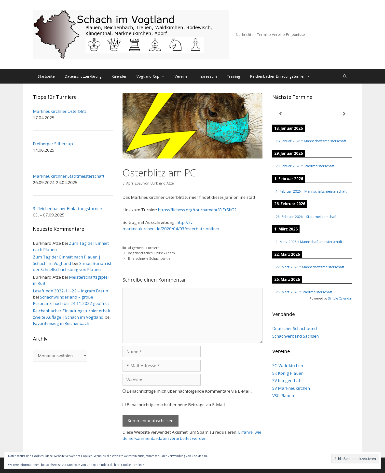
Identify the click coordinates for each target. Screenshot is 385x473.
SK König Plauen (287, 373)
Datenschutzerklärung (83, 76)
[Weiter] (344, 114)
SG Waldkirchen (287, 365)
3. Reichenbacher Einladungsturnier (67, 208)
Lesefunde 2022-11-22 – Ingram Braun (70, 291)
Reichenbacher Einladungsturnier (282, 76)
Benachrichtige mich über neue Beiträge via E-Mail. (176, 404)
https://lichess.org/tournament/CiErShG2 (197, 210)
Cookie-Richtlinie (132, 465)
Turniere (153, 247)
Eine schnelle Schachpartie (149, 258)
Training (233, 76)
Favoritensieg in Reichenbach (61, 323)
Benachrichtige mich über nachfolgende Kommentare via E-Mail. (189, 391)
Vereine (181, 76)
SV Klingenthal (286, 380)
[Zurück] (280, 114)
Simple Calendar (340, 298)
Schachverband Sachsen (295, 336)
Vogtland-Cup (153, 76)
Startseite (46, 76)
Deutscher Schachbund (294, 328)
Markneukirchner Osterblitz (60, 111)
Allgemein (136, 247)
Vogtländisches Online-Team (151, 253)
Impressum (207, 76)
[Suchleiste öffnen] (345, 76)
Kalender (119, 76)
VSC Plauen (283, 395)
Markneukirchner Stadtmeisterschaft (68, 176)
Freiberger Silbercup (53, 143)
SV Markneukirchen (291, 388)
